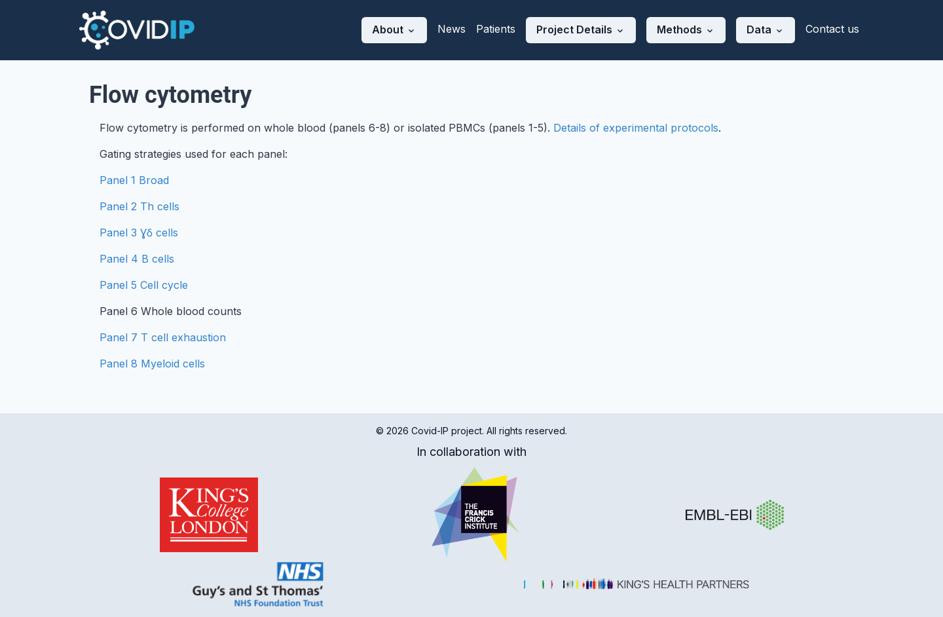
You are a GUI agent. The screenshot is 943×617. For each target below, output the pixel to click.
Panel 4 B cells (137, 258)
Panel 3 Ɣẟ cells (139, 232)
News (451, 28)
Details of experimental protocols (635, 127)
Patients (495, 28)
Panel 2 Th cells (139, 206)
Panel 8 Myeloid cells (152, 363)
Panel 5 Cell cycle (144, 284)
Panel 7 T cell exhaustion (163, 337)
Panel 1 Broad (134, 180)
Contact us (832, 28)
